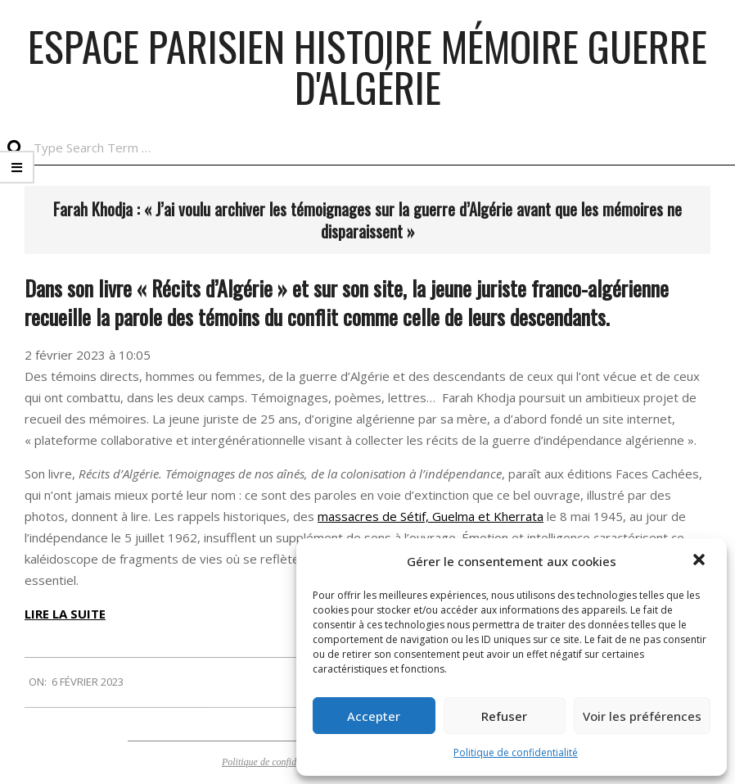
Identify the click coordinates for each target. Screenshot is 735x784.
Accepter (373, 716)
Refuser (504, 716)
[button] (700, 561)
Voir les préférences (642, 716)
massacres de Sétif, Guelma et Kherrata (430, 516)
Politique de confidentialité (515, 752)
